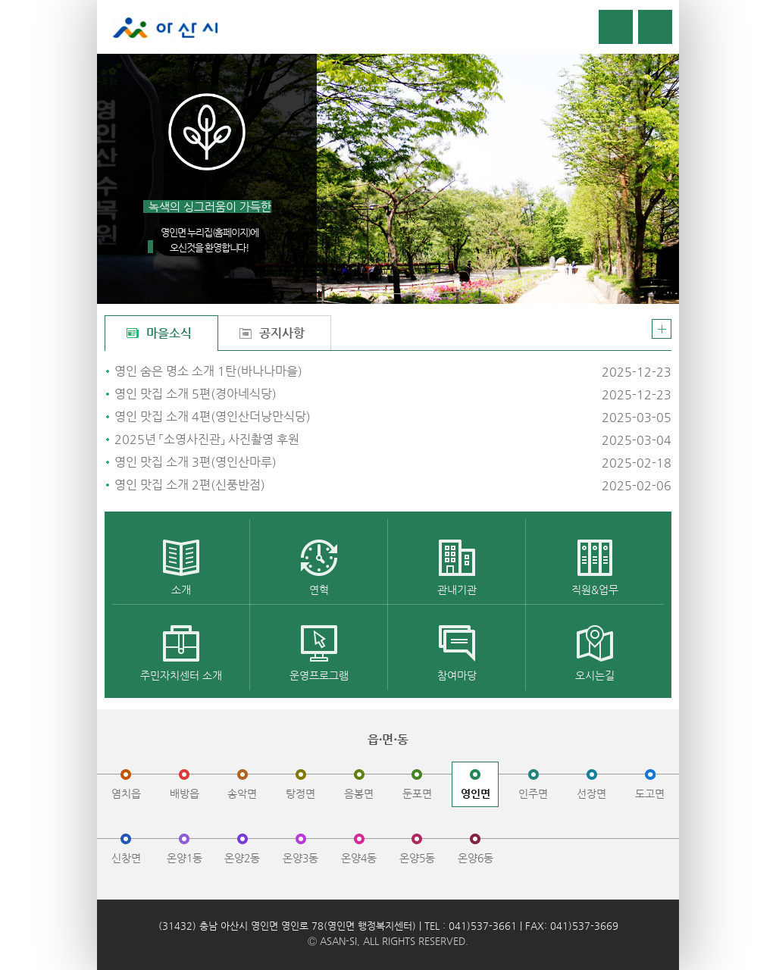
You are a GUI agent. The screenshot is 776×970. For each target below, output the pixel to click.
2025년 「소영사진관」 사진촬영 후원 (358, 440)
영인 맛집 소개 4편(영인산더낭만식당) (358, 417)
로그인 (616, 27)
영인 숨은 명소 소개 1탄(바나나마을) (358, 372)
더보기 (661, 329)
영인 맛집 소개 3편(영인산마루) (358, 463)
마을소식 (169, 333)
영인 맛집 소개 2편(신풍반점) (358, 485)
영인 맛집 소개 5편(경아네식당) (358, 394)
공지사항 (282, 333)
